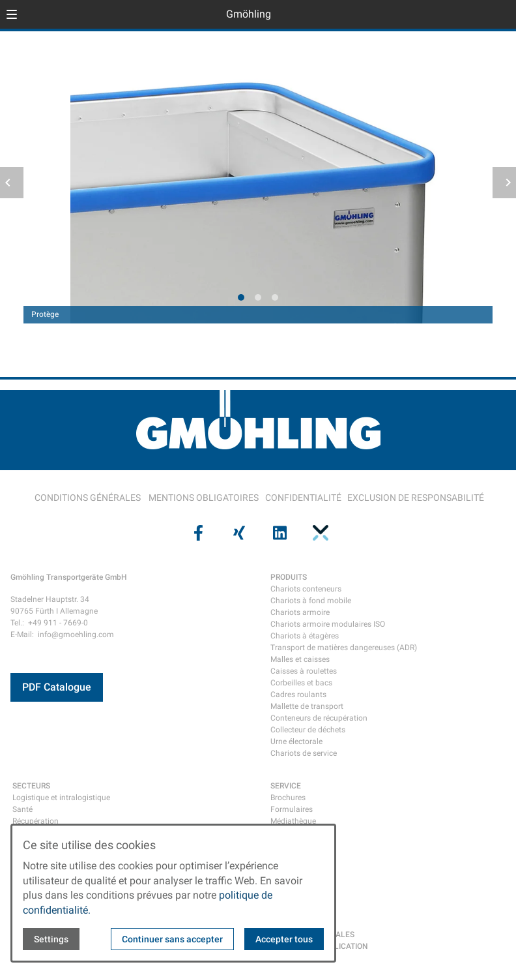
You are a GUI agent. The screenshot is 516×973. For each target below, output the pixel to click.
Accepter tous (284, 939)
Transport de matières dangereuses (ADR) (343, 647)
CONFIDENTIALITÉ (303, 497)
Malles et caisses (300, 659)
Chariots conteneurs (305, 588)
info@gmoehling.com (76, 634)
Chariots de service (303, 753)
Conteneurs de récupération (318, 718)
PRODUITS (288, 577)
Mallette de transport (306, 706)
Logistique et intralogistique (61, 797)
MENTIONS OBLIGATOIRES (204, 497)
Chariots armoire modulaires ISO (327, 624)
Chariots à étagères (304, 635)
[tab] (241, 297)
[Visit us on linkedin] (278, 532)
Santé (22, 809)
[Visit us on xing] (237, 532)
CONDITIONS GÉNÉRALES (88, 497)
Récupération (35, 821)
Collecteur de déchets (307, 729)
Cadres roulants (298, 694)
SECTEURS (31, 785)
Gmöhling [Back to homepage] (248, 14)
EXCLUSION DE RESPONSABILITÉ (415, 497)
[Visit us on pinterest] (318, 532)
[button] (11, 14)
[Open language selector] (479, 14)
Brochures (288, 797)
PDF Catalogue (56, 687)
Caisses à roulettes (303, 671)
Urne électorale (296, 741)
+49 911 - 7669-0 (58, 622)
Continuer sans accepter (172, 939)
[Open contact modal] (500, 15)
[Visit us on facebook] (196, 532)
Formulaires (291, 809)
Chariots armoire (300, 612)
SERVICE (285, 785)
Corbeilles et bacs (301, 682)
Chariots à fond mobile (310, 600)
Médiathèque (293, 821)
